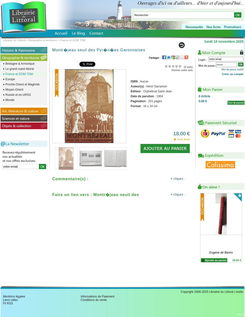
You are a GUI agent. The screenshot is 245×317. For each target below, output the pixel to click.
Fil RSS (8, 303)
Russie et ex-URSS (18, 95)
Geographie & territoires (42, 40)
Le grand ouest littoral (19, 69)
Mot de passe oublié (232, 69)
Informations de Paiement (97, 296)
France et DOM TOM (19, 74)
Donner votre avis (182, 70)
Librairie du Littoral (14, 40)
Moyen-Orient (14, 89)
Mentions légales (14, 296)
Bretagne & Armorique (20, 63)
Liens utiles (10, 300)
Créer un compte (233, 74)
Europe (10, 79)
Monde (10, 100)
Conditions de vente (94, 300)
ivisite (239, 292)
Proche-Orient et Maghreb (22, 84)
